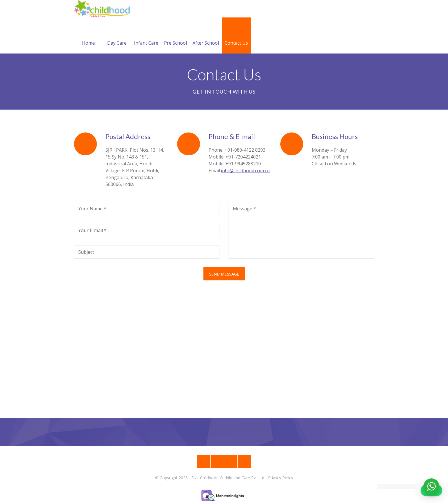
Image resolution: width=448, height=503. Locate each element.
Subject (86, 252)
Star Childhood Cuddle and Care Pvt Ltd (227, 477)
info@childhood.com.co (245, 170)
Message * (244, 208)
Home (88, 36)
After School (206, 36)
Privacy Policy (280, 477)
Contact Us (236, 36)
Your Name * (92, 208)
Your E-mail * (92, 230)
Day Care (117, 36)
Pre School (175, 36)
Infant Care (146, 36)
